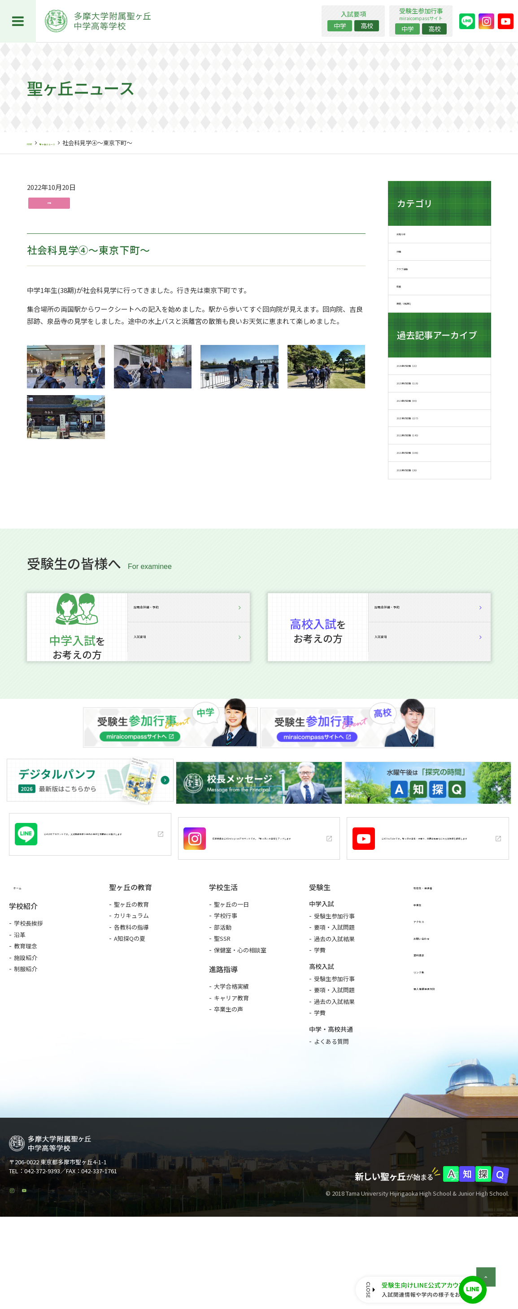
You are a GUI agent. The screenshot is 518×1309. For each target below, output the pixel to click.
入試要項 (189, 736)
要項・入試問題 (334, 1012)
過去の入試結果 (334, 1023)
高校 (367, 25)
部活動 (222, 1012)
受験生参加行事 (334, 1000)
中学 (340, 25)
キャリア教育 (231, 1082)
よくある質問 (331, 1126)
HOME (35, 142)
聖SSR (222, 1023)
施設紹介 (25, 1043)
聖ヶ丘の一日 (231, 989)
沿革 (20, 1020)
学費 (320, 1035)
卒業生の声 (228, 1094)
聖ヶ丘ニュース (70, 142)
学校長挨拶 (28, 1009)
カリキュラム (131, 1000)
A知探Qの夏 (129, 1023)
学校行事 (225, 1000)
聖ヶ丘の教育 (131, 989)
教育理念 (25, 1032)
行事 (51, 204)
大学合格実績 (231, 1071)
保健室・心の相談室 (240, 1034)
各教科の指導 (131, 1012)
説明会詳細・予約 (189, 693)
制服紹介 (25, 1055)
